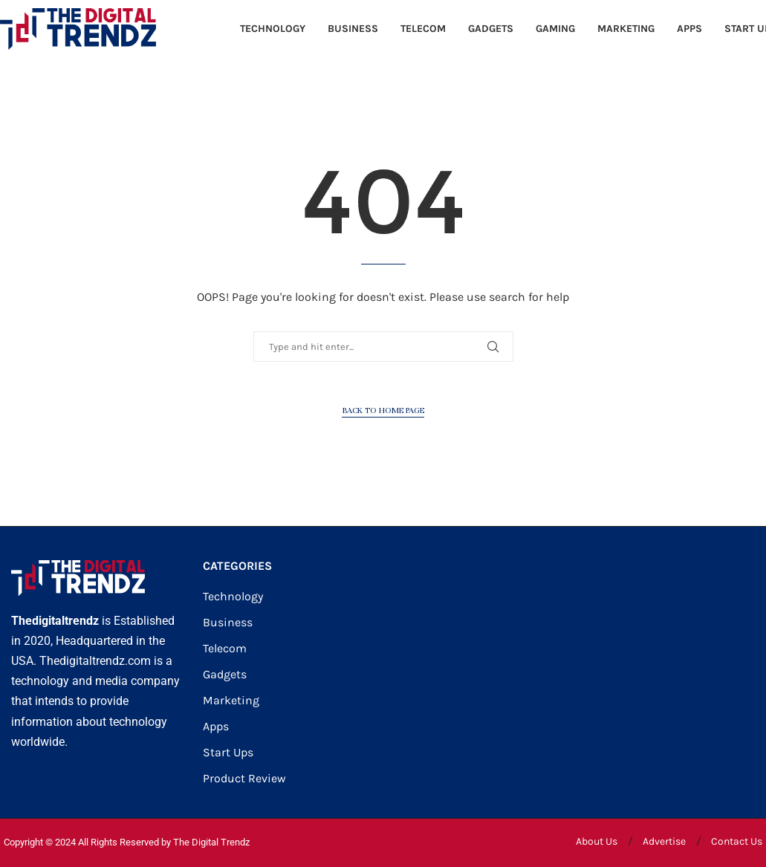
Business (353, 28)
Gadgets (490, 28)
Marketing (626, 28)
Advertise (664, 841)
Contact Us (736, 841)
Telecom (423, 28)
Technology (272, 28)
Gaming (555, 28)
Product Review (244, 779)
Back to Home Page (383, 410)
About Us (596, 841)
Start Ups (228, 753)
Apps (689, 28)
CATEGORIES (237, 566)
